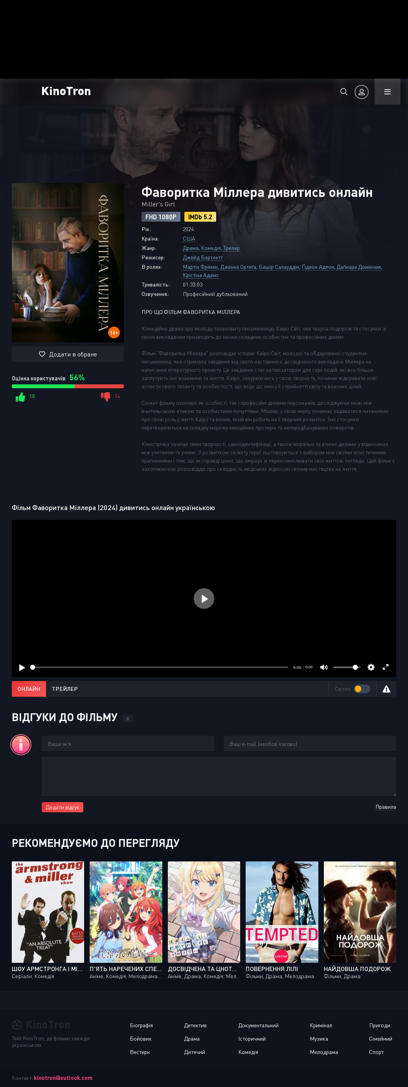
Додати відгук (62, 807)
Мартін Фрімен (200, 266)
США (189, 238)
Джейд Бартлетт (203, 257)
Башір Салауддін (279, 266)
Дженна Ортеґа (238, 266)
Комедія (211, 247)
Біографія (141, 1025)
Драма (190, 247)
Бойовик (141, 1038)
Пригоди (379, 1025)
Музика (319, 1038)
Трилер (231, 247)
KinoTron (66, 90)
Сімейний (380, 1038)
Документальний (258, 1025)
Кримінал (321, 1025)
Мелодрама (324, 1051)
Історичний (252, 1038)
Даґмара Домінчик (358, 266)
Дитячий (194, 1051)
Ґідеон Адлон (317, 266)
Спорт (376, 1051)
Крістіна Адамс (201, 275)
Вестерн (140, 1051)
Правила (385, 806)
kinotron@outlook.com (63, 1077)
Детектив (195, 1025)
